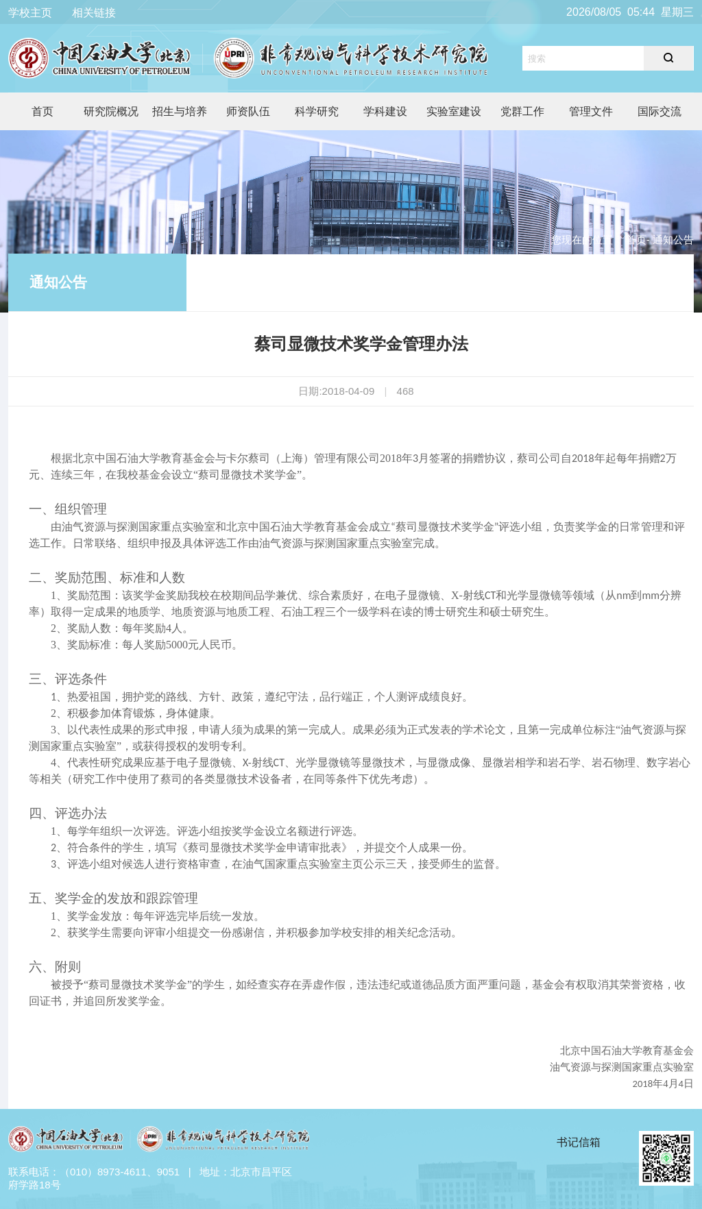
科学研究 (317, 111)
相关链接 (94, 13)
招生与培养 (179, 111)
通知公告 (58, 282)
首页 (42, 111)
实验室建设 (453, 111)
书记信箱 (579, 1142)
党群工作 (522, 111)
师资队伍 (248, 111)
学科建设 (385, 111)
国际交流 (659, 111)
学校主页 (30, 13)
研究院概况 (111, 111)
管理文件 (591, 111)
